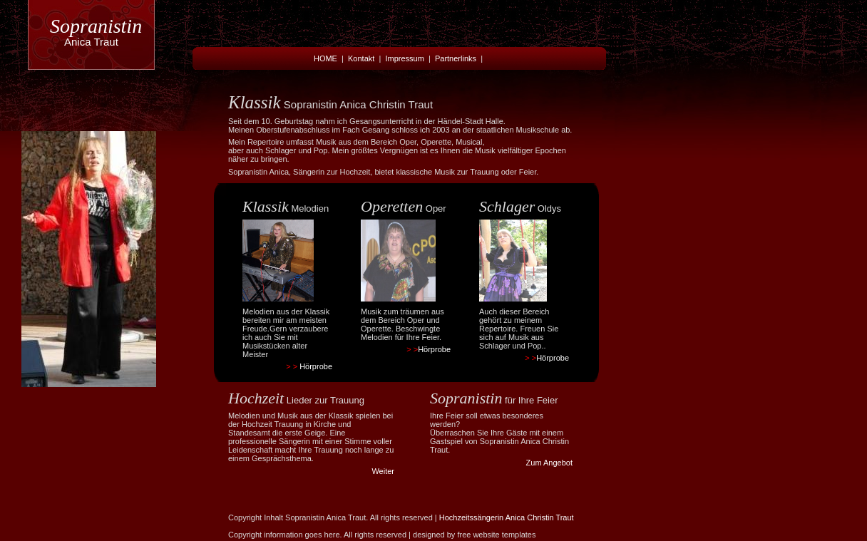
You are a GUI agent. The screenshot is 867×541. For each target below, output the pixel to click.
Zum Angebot (549, 462)
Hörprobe (315, 366)
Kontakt (361, 58)
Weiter (382, 471)
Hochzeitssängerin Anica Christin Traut (506, 517)
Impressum (404, 58)
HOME (325, 58)
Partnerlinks (455, 58)
